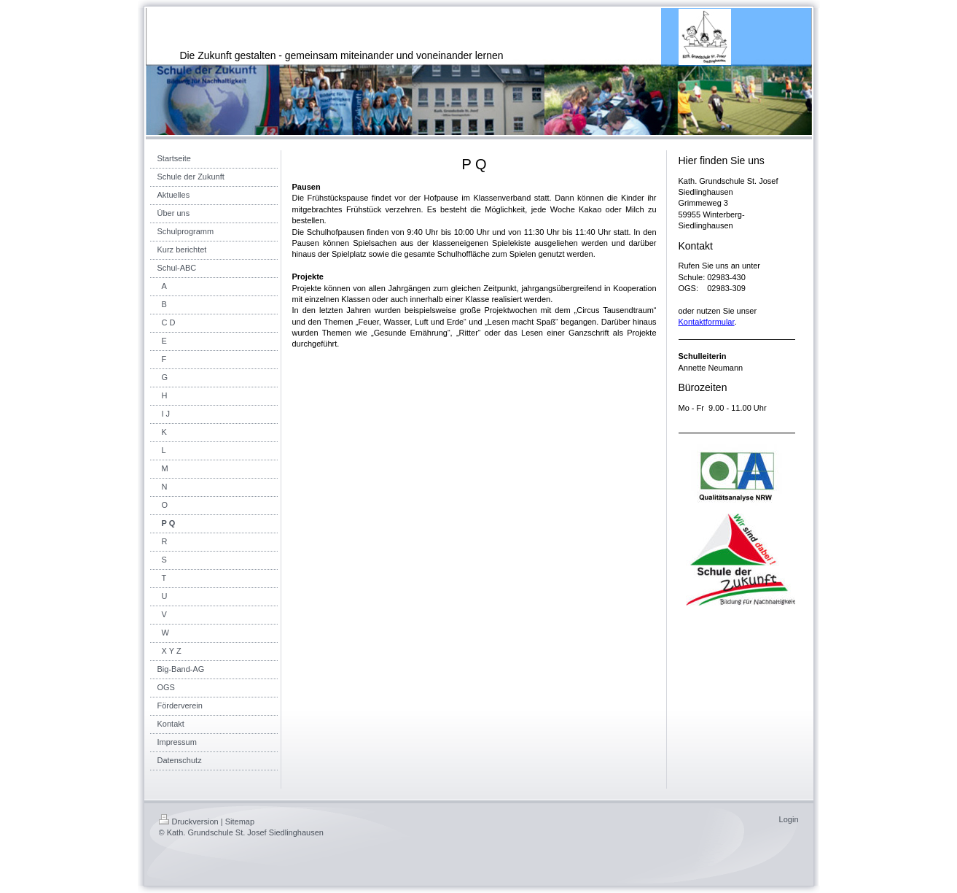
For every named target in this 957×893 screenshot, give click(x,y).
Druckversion (189, 821)
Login (789, 819)
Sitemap (239, 821)
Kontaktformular (707, 321)
